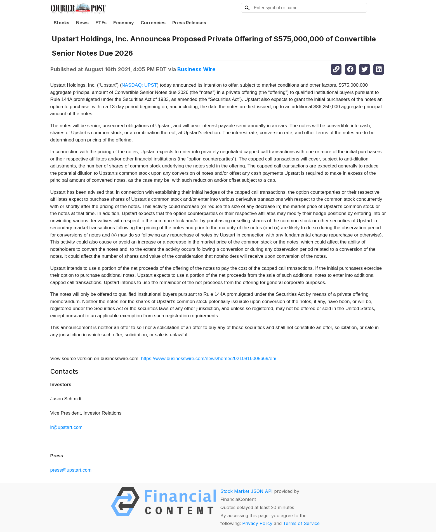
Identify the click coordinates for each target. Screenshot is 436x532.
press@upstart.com (71, 470)
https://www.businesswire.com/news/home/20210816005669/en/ (208, 358)
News (82, 22)
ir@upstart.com (66, 427)
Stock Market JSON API (246, 491)
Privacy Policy (257, 523)
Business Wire (196, 69)
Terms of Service (301, 523)
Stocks (61, 22)
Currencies (153, 22)
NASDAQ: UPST (139, 85)
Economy (123, 22)
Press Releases (189, 22)
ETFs (101, 22)
